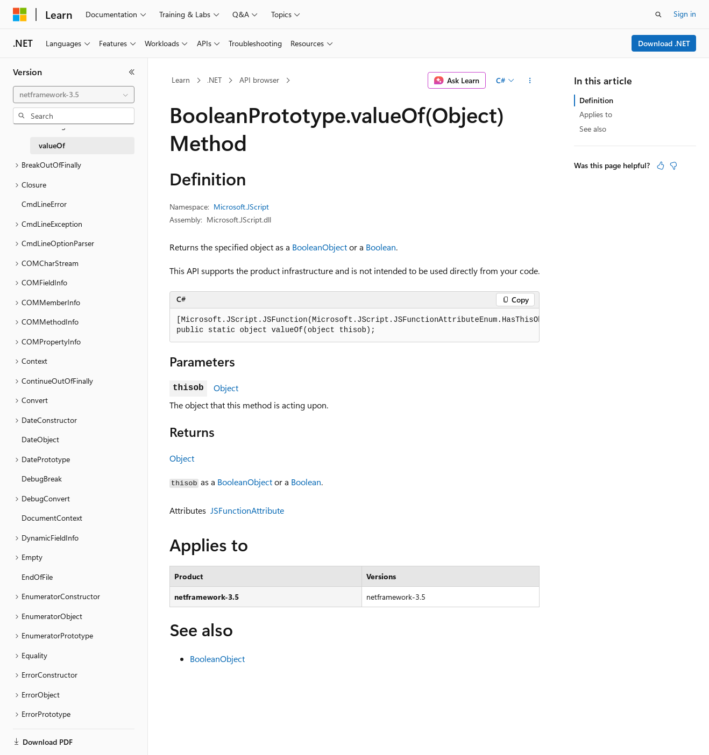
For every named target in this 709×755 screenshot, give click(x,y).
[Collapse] (131, 72)
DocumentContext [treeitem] (52, 518)
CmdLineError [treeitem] (44, 204)
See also (592, 129)
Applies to (595, 114)
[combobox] (73, 94)
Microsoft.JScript (241, 207)
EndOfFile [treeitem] (37, 577)
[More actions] (530, 80)
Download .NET (664, 43)
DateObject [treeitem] (40, 439)
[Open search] (658, 14)
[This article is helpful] (660, 165)
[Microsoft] (20, 14)
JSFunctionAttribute (247, 510)
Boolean (381, 247)
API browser (259, 80)
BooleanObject (319, 247)
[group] (354, 325)
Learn (181, 80)
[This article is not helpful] (673, 165)
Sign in (684, 14)
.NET (214, 80)
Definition (596, 100)
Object (226, 387)
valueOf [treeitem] (52, 145)
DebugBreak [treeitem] (42, 478)
